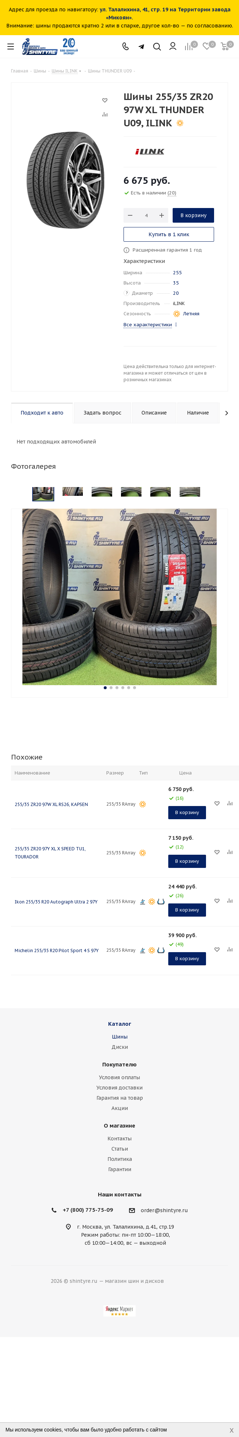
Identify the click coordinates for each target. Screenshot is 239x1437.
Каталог (119, 1023)
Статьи (119, 1148)
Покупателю (119, 1064)
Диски (119, 1047)
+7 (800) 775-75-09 (88, 1209)
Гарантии (119, 1169)
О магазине (119, 1125)
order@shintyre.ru (164, 1210)
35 (176, 283)
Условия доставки (119, 1087)
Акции (119, 1108)
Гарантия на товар (119, 1098)
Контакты (119, 1138)
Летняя (191, 314)
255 (177, 273)
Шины (120, 1036)
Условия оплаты (119, 1077)
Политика (119, 1159)
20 (176, 293)
